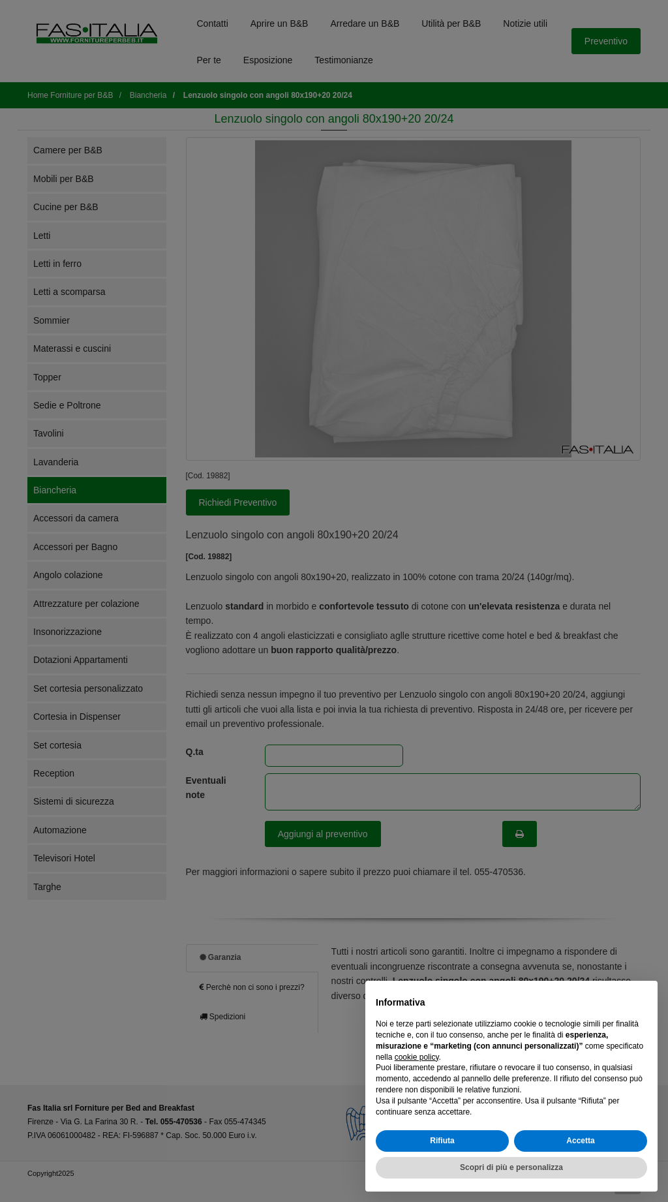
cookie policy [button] (417, 1057)
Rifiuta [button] (442, 1140)
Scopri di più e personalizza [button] (511, 1167)
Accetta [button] (580, 1140)
